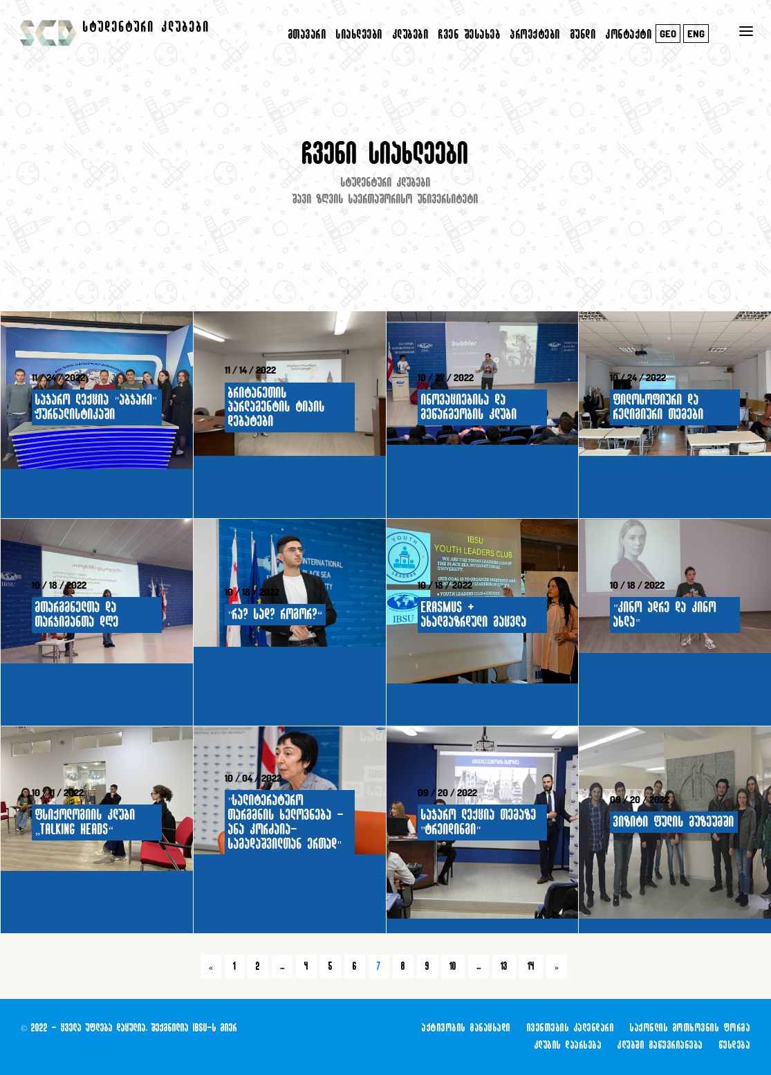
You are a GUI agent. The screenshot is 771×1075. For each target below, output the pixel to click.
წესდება (733, 1061)
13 (507, 966)
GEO (668, 33)
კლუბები (403, 34)
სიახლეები (346, 34)
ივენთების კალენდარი (702, 1028)
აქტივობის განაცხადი (592, 1028)
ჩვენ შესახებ (464, 34)
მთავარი (289, 34)
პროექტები (530, 34)
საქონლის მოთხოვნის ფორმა (488, 1044)
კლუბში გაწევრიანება (705, 1044)
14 (535, 966)
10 (452, 966)
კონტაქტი (628, 34)
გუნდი (581, 34)
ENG (696, 33)
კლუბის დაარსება (605, 1044)
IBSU (210, 1028)
